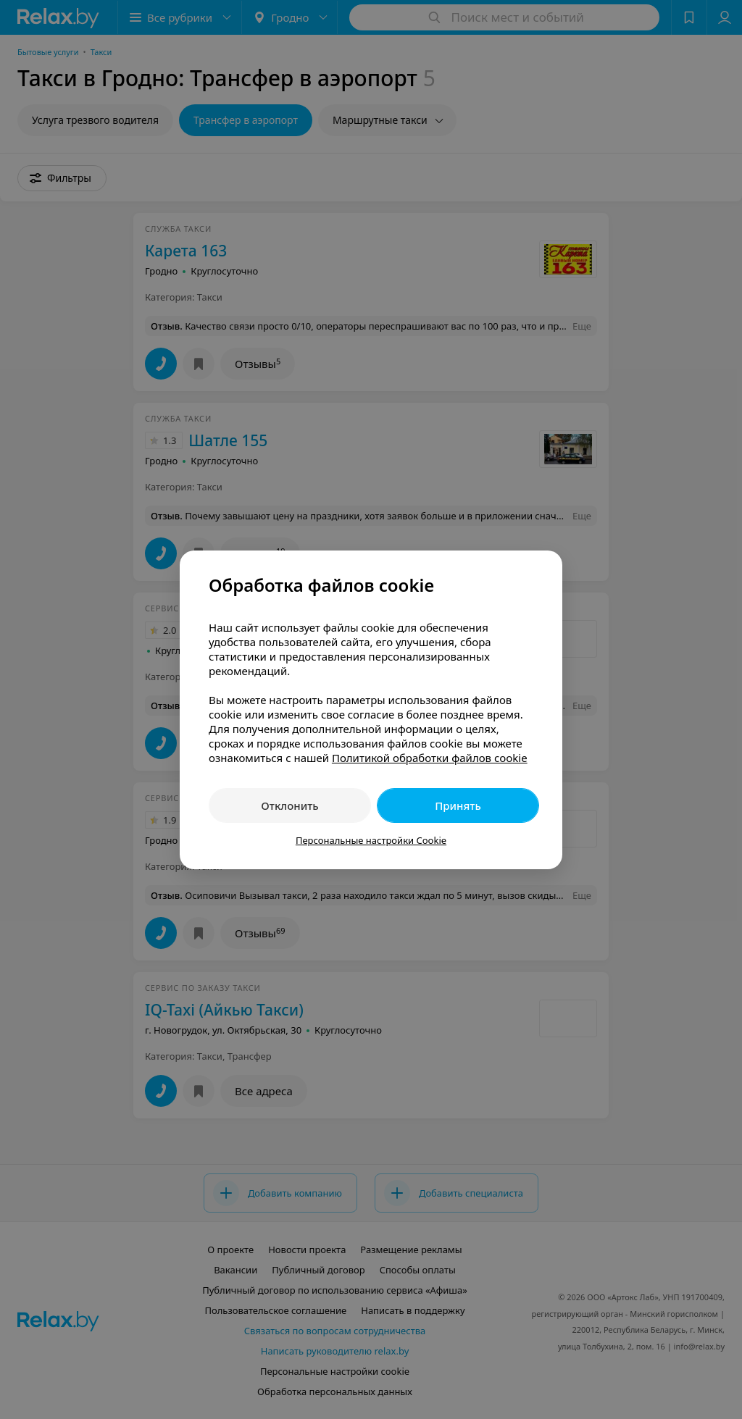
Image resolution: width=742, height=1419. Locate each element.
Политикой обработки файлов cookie (430, 757)
